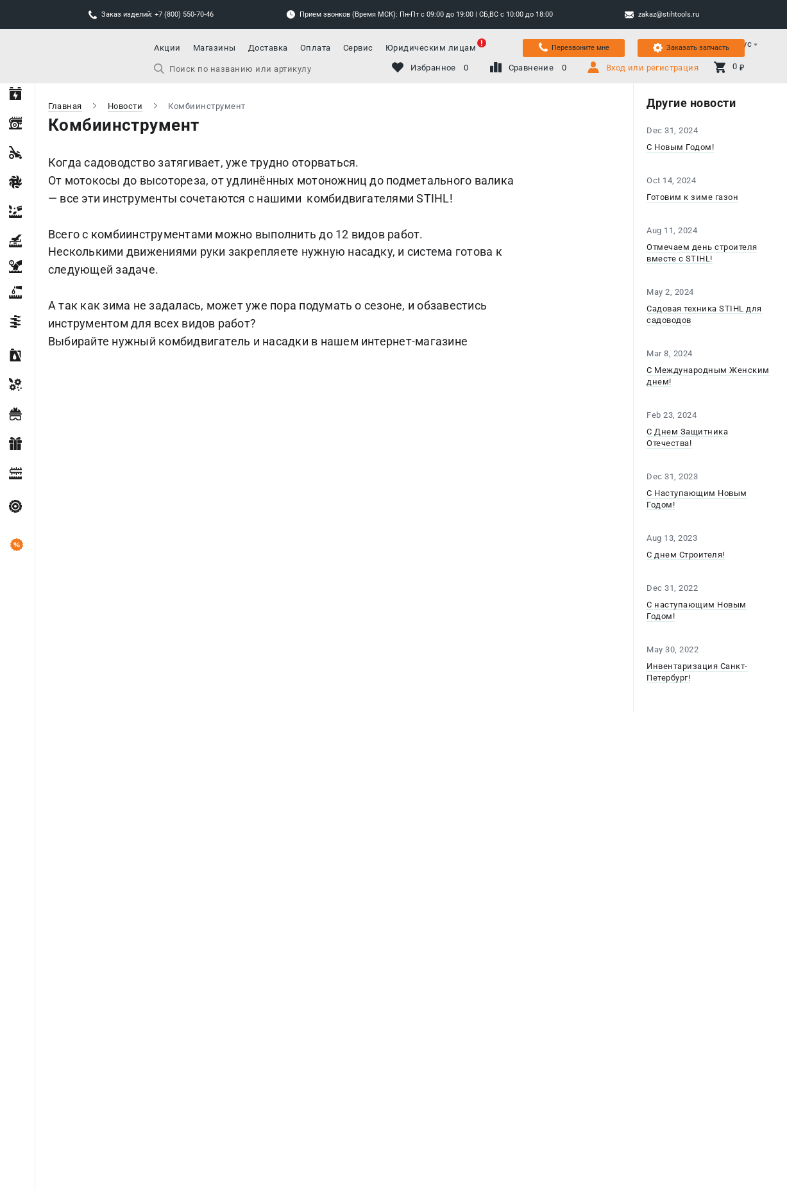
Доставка (268, 48)
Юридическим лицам (431, 48)
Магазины (214, 48)
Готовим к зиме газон (692, 197)
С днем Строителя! (686, 554)
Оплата (315, 48)
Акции (167, 48)
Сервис (358, 48)
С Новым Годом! (680, 147)
